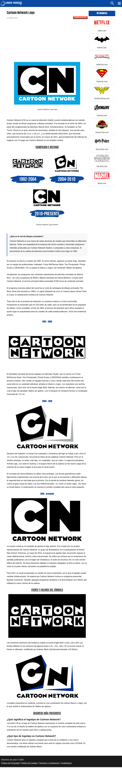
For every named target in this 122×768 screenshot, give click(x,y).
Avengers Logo (102, 116)
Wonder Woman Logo (101, 99)
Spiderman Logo (102, 65)
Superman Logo (101, 82)
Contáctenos (66, 764)
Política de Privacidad (10, 764)
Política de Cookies (29, 764)
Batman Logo (102, 48)
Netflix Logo (102, 31)
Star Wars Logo (102, 167)
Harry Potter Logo (102, 150)
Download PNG (80, 18)
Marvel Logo (102, 184)
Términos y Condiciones (49, 764)
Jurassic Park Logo (102, 133)
